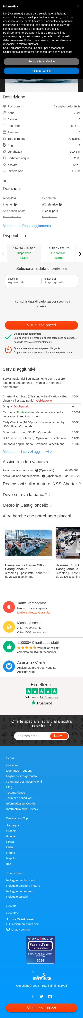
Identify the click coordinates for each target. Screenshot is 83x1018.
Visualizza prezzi (41, 325)
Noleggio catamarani (19, 891)
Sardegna (12, 825)
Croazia (11, 830)
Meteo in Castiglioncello (27, 505)
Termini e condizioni (19, 798)
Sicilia (10, 841)
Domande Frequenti (19, 770)
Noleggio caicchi (17, 896)
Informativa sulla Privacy (22, 809)
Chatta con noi (18, 929)
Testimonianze (15, 792)
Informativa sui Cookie (20, 803)
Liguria (10, 852)
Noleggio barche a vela (21, 880)
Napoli (10, 858)
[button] (78, 6)
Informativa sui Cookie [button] (44, 28)
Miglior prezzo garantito (21, 776)
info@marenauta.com (23, 924)
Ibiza (9, 863)
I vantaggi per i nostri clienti (24, 781)
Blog (9, 787)
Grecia (10, 836)
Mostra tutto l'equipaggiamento (27, 226)
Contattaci (13, 913)
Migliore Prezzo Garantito (33, 612)
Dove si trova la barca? (27, 494)
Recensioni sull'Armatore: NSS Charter (42, 483)
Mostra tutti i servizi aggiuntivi (28, 452)
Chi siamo (12, 765)
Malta (10, 847)
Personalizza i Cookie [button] (41, 61)
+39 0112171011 (19, 918)
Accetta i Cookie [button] (41, 70)
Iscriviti (59, 736)
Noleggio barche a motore (23, 885)
